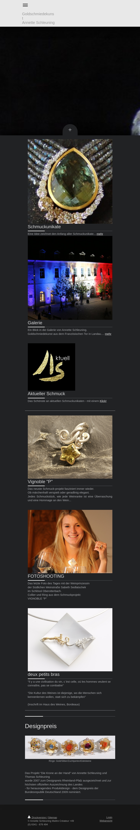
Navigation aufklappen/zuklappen (70, 5)
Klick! (103, 400)
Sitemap (52, 817)
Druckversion (37, 817)
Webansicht (106, 820)
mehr (100, 233)
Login (109, 817)
